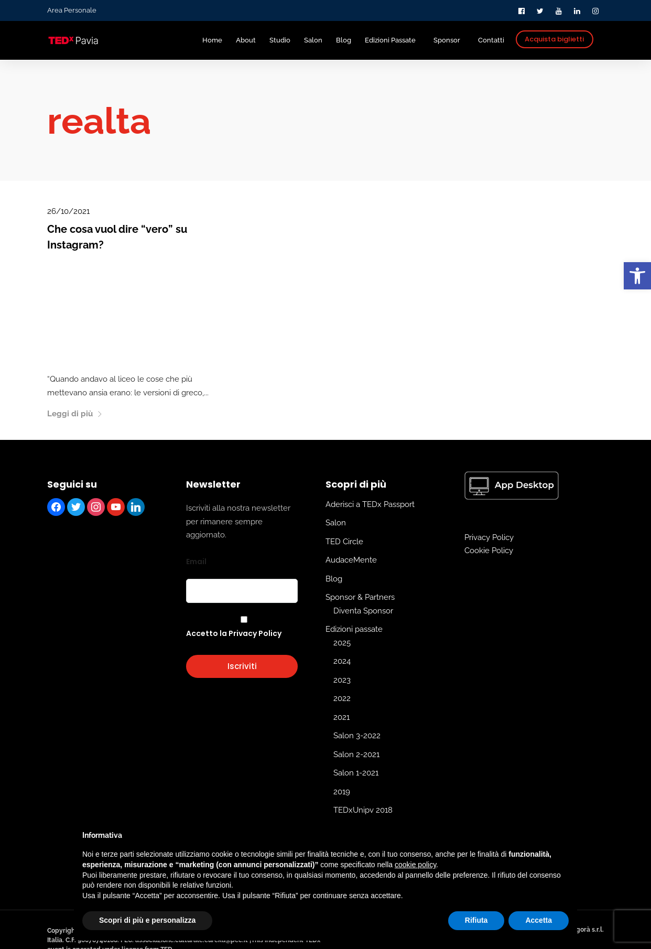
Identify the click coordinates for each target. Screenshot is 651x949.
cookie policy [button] (415, 864)
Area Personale (71, 10)
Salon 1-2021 (355, 773)
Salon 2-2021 (356, 754)
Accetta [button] (538, 920)
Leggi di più (75, 413)
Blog (334, 579)
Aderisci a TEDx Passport (370, 504)
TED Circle (344, 541)
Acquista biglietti (554, 39)
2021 (341, 717)
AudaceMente (351, 560)
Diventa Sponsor (363, 611)
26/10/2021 (68, 211)
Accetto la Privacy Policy (233, 633)
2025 (342, 643)
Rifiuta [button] (476, 920)
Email (196, 561)
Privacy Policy (489, 537)
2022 (342, 698)
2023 (342, 680)
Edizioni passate (354, 629)
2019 (341, 791)
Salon (336, 522)
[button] (637, 275)
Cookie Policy (488, 550)
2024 (342, 661)
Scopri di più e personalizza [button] (147, 920)
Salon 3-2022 (357, 735)
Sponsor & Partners (360, 597)
